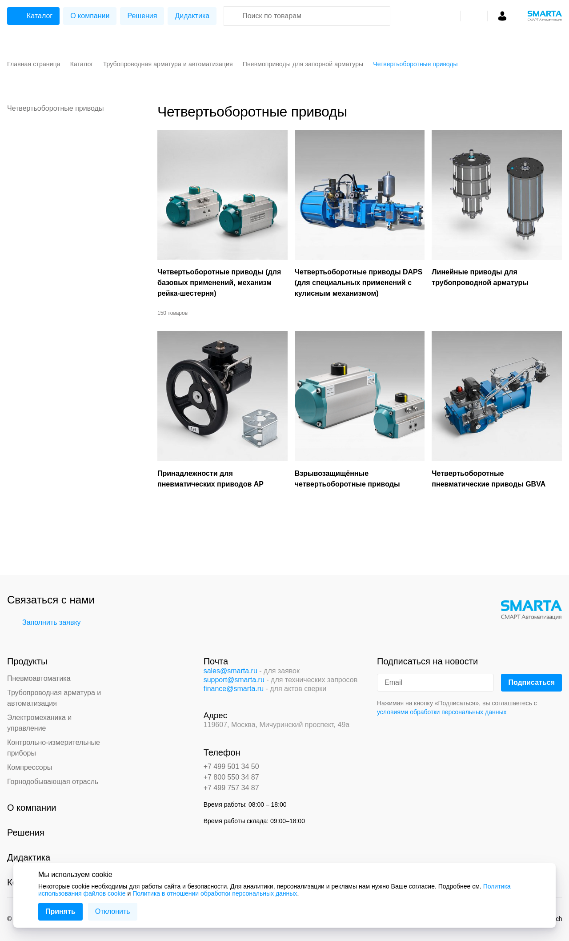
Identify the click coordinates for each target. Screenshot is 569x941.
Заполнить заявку (45, 622)
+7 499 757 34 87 (231, 788)
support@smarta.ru (234, 680)
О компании (89, 16)
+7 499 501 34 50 (231, 766)
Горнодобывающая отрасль (52, 781)
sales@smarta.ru (230, 671)
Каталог (32, 16)
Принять (60, 911)
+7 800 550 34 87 (231, 777)
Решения (142, 16)
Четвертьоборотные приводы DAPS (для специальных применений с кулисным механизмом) (359, 282)
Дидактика (192, 16)
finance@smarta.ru (234, 688)
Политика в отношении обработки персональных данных (214, 893)
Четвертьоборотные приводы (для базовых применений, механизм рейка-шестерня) (219, 282)
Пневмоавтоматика (39, 678)
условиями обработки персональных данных (442, 712)
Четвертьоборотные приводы (55, 108)
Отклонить (112, 911)
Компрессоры (29, 767)
